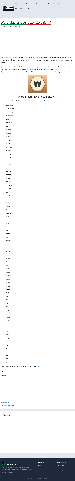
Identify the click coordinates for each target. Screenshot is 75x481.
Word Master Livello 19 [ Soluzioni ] (11, 404)
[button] (16, 12)
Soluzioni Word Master (42, 101)
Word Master (5, 402)
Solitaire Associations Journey (22, 3)
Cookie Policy (60, 468)
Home (39, 465)
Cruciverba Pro (46, 3)
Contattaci (40, 470)
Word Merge (36, 3)
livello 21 (39, 367)
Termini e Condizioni (62, 470)
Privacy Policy (60, 465)
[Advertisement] (37, 44)
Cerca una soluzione (43, 468)
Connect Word (56, 3)
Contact (29, 8)
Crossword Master (20, 8)
